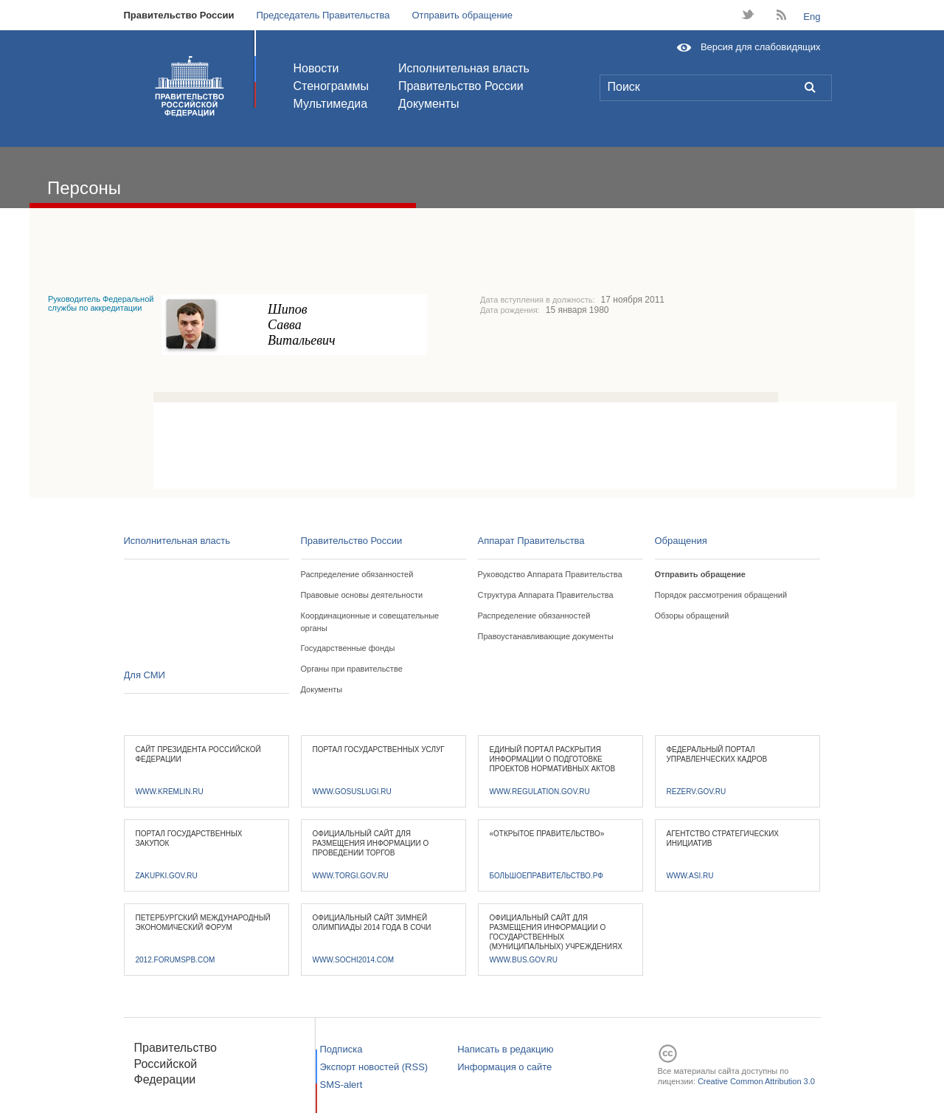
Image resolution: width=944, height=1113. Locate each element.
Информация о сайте (504, 1066)
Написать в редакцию (505, 1049)
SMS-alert (341, 1084)
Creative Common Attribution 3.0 (756, 1081)
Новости (316, 68)
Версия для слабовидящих (761, 47)
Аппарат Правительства (531, 540)
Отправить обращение (462, 15)
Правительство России (179, 15)
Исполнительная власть (464, 68)
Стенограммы (331, 86)
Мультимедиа (331, 103)
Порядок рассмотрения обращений (721, 594)
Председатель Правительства (322, 15)
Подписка (341, 1049)
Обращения (681, 540)
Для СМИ (144, 674)
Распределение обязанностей (357, 574)
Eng (811, 16)
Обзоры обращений (692, 615)
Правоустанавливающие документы (546, 636)
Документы (428, 103)
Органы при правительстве (352, 668)
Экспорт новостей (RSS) (374, 1066)
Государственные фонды (348, 648)
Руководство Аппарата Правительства (550, 574)
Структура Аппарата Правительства (546, 594)
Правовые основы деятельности (362, 594)
